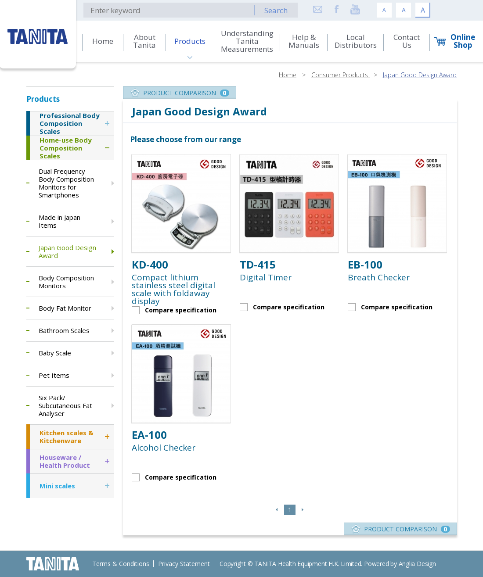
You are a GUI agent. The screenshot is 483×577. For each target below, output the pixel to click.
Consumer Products (340, 75)
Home (287, 75)
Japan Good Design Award (420, 75)
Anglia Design (417, 563)
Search (276, 10)
